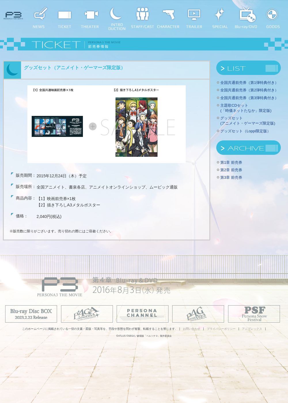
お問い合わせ (191, 328)
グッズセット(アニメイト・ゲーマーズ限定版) (247, 120)
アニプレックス (252, 328)
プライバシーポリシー (221, 328)
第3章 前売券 (231, 177)
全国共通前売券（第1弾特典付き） (249, 82)
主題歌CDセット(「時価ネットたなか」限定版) (246, 108)
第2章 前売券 (231, 170)
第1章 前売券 (231, 162)
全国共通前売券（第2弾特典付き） (249, 90)
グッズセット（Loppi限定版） (245, 131)
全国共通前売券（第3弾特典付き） (249, 98)
